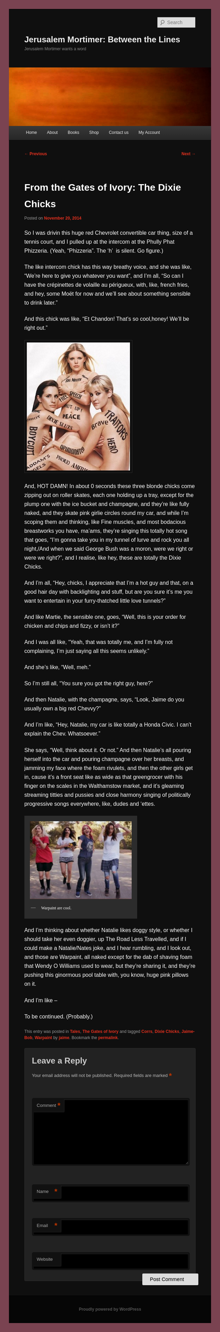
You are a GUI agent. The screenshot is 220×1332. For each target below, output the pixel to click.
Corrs (146, 1031)
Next (189, 153)
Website (45, 1259)
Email (47, 1226)
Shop (94, 132)
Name (47, 1192)
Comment (48, 1106)
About (52, 132)
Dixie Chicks (167, 1031)
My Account (149, 132)
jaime (64, 1037)
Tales (75, 1031)
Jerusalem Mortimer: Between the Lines (102, 39)
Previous (35, 153)
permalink (108, 1037)
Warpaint (43, 1037)
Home (31, 132)
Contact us (119, 132)
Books (73, 132)
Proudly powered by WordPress (110, 1309)
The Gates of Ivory (100, 1031)
